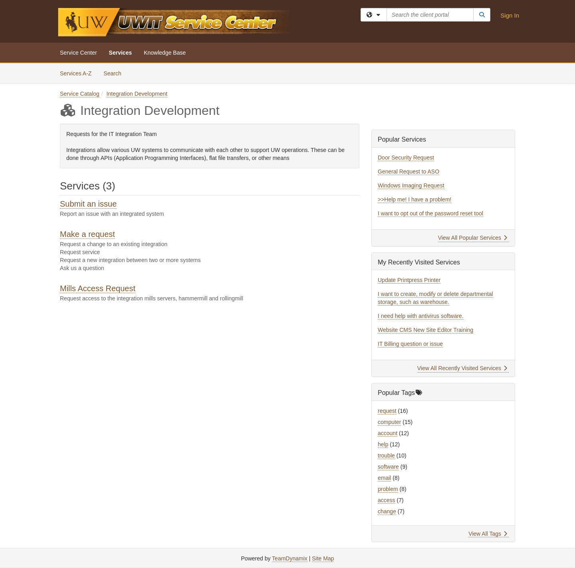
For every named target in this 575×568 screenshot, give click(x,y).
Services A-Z (75, 73)
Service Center (78, 52)
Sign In (509, 15)
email (384, 478)
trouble (386, 455)
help (383, 444)
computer (389, 422)
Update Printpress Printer (409, 280)
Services (120, 52)
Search (115, 73)
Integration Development (137, 94)
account (387, 433)
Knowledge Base (165, 52)
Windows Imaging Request (411, 185)
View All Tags (487, 534)
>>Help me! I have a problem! (414, 199)
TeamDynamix (289, 558)
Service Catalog (79, 94)
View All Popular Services (472, 238)
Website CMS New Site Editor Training (425, 330)
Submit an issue (88, 203)
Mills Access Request (97, 288)
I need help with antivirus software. (421, 316)
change (387, 511)
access (386, 500)
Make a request (87, 234)
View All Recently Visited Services (462, 368)
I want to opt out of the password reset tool (430, 213)
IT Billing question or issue (410, 344)
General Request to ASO (408, 171)
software (388, 466)
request (387, 411)
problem (388, 489)
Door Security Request (406, 157)
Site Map (323, 558)
